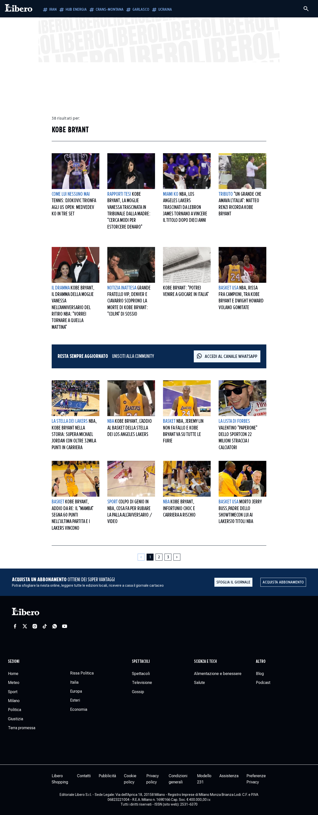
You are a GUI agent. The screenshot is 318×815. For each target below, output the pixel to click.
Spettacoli (141, 662)
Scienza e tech (205, 662)
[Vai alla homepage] (18, 9)
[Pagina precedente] (141, 557)
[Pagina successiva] (176, 557)
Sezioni (13, 662)
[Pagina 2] (159, 557)
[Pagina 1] (150, 557)
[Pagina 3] (167, 557)
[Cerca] (306, 8)
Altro (261, 662)
